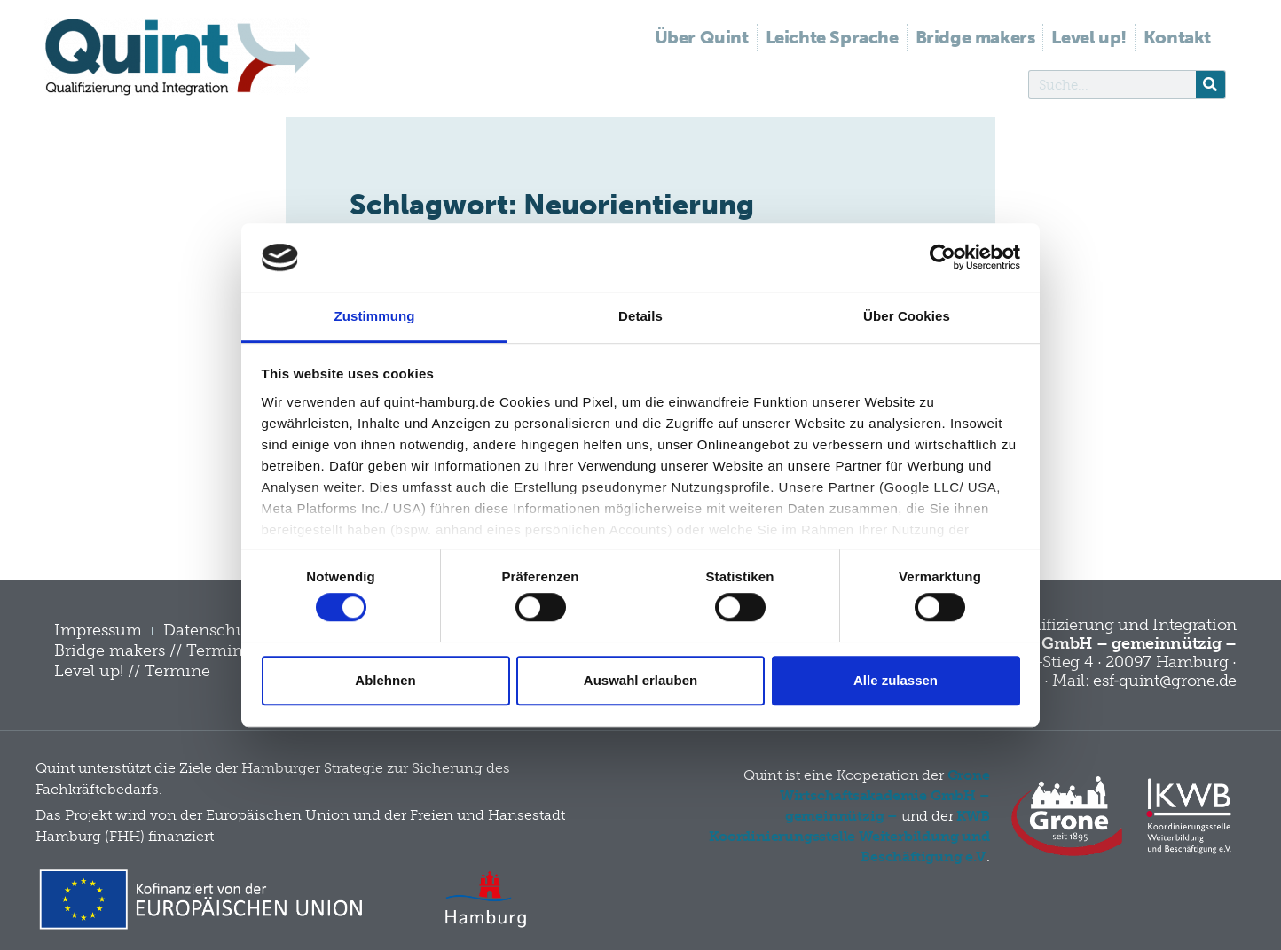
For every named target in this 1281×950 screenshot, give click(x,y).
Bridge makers (975, 37)
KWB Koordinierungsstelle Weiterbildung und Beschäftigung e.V (849, 836)
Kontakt (1177, 37)
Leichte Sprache (832, 37)
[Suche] (1210, 84)
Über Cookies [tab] (906, 315)
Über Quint (702, 37)
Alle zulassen (895, 680)
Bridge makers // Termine (153, 650)
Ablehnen (385, 680)
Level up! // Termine (132, 671)
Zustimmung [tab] (374, 315)
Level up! (1088, 37)
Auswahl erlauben (640, 680)
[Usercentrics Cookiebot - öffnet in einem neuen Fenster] (942, 258)
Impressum (98, 630)
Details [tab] (640, 315)
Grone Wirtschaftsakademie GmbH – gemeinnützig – (885, 795)
